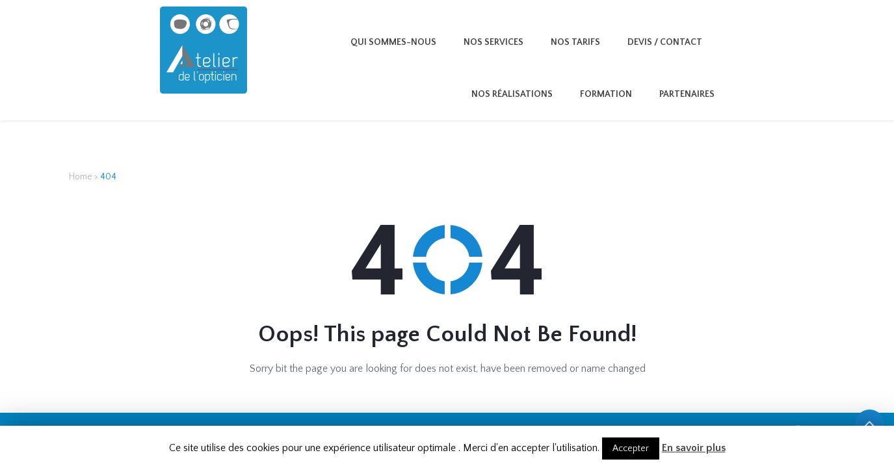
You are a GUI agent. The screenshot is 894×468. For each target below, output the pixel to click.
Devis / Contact (664, 42)
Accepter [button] (630, 448)
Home (80, 177)
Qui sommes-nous (393, 42)
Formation (606, 94)
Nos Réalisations (512, 94)
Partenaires (687, 94)
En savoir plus (694, 448)
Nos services (493, 42)
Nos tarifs (575, 42)
